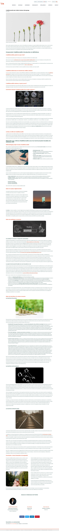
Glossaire (35, 1)
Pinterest (37, 516)
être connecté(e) (13, 523)
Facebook (22, 516)
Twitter (27, 516)
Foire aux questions (40, 1)
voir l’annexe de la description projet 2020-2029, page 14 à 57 (30, 252)
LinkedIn (32, 516)
